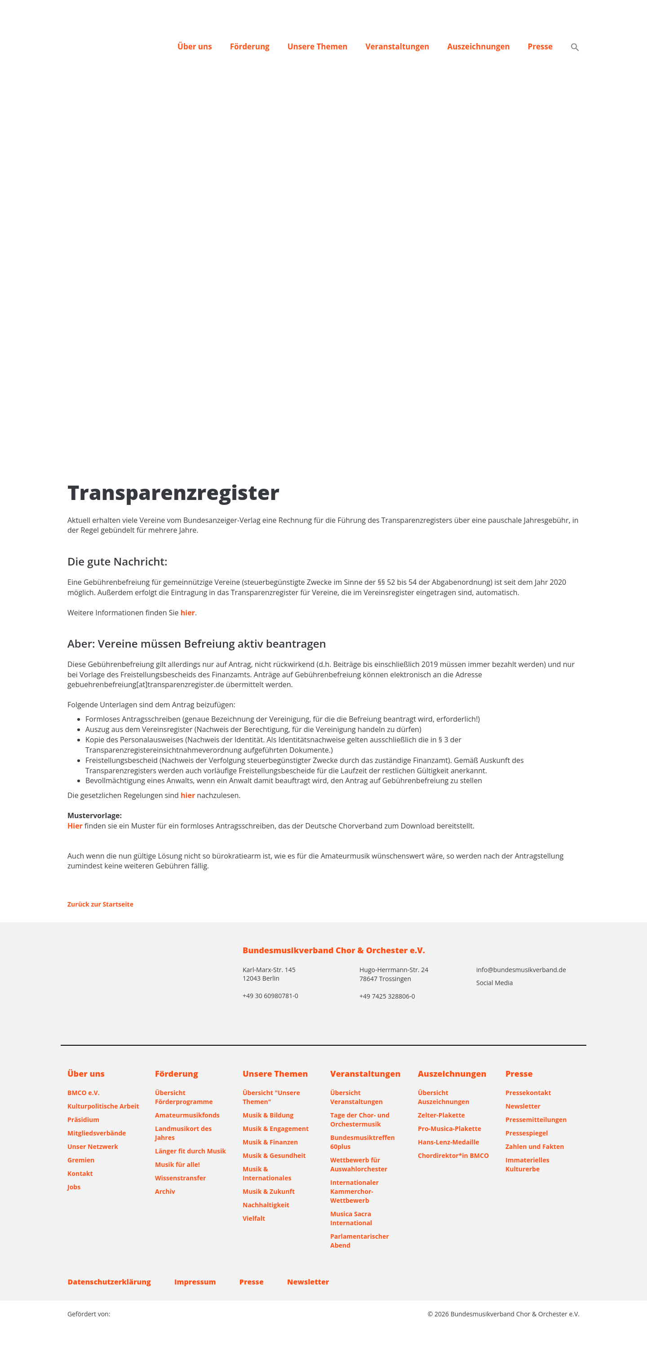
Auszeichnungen (478, 46)
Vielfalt (254, 1218)
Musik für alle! (177, 1164)
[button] (575, 48)
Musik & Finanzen (270, 1142)
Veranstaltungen (397, 46)
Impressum (196, 1282)
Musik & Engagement (276, 1128)
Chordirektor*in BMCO (453, 1155)
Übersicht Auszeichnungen (444, 1097)
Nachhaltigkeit (266, 1205)
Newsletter (523, 1106)
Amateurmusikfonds (187, 1115)
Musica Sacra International (351, 1218)
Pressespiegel (526, 1133)
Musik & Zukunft (269, 1191)
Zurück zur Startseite (100, 904)
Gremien (80, 1160)
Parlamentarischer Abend (359, 1240)
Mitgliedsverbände (96, 1133)
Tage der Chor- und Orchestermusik (360, 1119)
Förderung (250, 46)
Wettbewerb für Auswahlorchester (358, 1164)
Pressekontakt (528, 1092)
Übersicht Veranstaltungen (356, 1097)
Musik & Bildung (268, 1115)
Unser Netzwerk (92, 1146)
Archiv (165, 1191)
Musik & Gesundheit (274, 1155)
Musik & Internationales (267, 1173)
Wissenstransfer (180, 1178)
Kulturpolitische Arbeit (103, 1106)
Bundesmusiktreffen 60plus (362, 1142)
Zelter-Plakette (441, 1115)
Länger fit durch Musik (190, 1151)
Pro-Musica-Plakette (449, 1128)
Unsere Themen (318, 46)
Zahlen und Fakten (534, 1146)
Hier (75, 826)
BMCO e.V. (83, 1092)
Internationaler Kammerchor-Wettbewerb (354, 1191)
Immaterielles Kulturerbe (527, 1164)
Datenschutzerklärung (109, 1282)
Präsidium (83, 1119)
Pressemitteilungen (536, 1119)
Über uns (194, 46)
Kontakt (80, 1173)
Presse (540, 46)
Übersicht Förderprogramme (184, 1097)
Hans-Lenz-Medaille (448, 1142)
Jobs (73, 1187)
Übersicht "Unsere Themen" (271, 1097)
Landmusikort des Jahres (183, 1133)
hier (188, 613)
